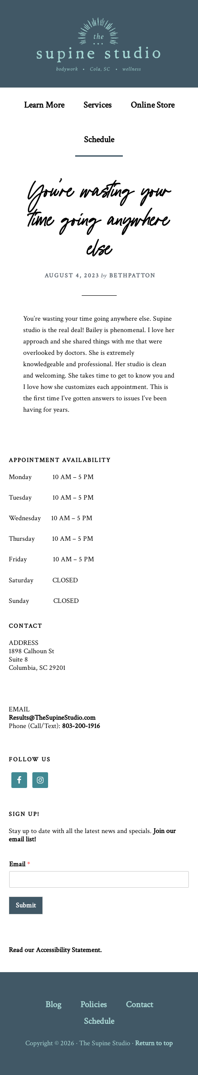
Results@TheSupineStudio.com (52, 717)
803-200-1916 (81, 726)
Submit (26, 905)
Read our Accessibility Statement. (55, 950)
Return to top (154, 1043)
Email (19, 864)
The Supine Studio (99, 44)
